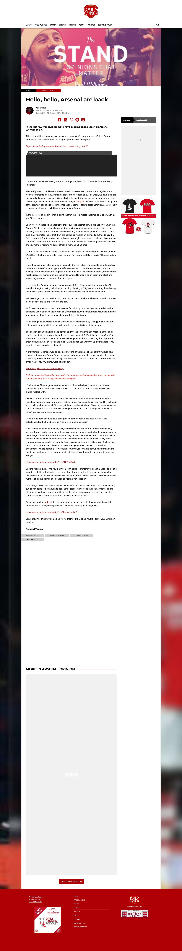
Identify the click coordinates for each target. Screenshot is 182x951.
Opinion (62, 25)
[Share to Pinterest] (83, 120)
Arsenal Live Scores (36, 897)
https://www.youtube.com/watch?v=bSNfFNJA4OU (51, 462)
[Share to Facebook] (60, 120)
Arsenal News (41, 25)
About (81, 25)
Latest (29, 25)
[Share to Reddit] (77, 120)
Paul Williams (41, 108)
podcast (48, 502)
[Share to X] (66, 120)
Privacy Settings (80, 927)
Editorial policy (105, 25)
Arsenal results (34, 899)
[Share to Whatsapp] (71, 120)
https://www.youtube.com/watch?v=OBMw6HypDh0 (51, 512)
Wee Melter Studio (35, 902)
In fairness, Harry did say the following (44, 368)
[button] (157, 25)
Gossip (53, 25)
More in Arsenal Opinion (50, 669)
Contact (91, 25)
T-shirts (72, 25)
